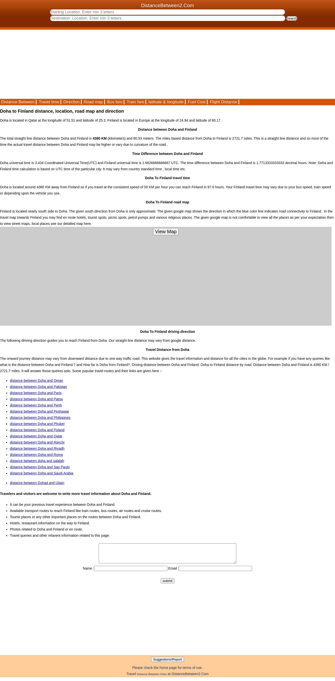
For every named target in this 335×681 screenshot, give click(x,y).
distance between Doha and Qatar (36, 436)
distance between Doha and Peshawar (39, 411)
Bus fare (115, 102)
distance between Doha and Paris (35, 393)
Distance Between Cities (152, 677)
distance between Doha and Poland (37, 430)
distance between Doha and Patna (36, 399)
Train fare (135, 102)
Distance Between (18, 102)
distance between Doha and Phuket (37, 424)
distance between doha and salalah (37, 461)
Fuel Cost (197, 102)
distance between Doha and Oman (36, 381)
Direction (71, 102)
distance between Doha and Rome (36, 455)
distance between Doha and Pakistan (38, 387)
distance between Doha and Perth (36, 405)
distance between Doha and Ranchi (37, 442)
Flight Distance (223, 102)
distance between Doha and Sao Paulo (40, 467)
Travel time (49, 102)
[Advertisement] (148, 64)
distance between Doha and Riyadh (37, 448)
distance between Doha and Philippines (40, 418)
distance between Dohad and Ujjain (37, 483)
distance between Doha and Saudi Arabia (41, 473)
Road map (93, 102)
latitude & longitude (166, 102)
